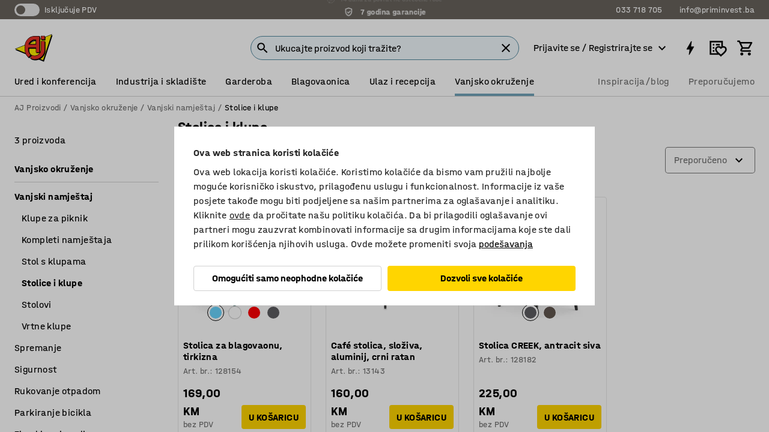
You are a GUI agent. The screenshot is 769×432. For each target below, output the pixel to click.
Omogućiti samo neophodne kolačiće (287, 278)
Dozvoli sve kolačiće (481, 278)
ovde (240, 215)
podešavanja (506, 244)
